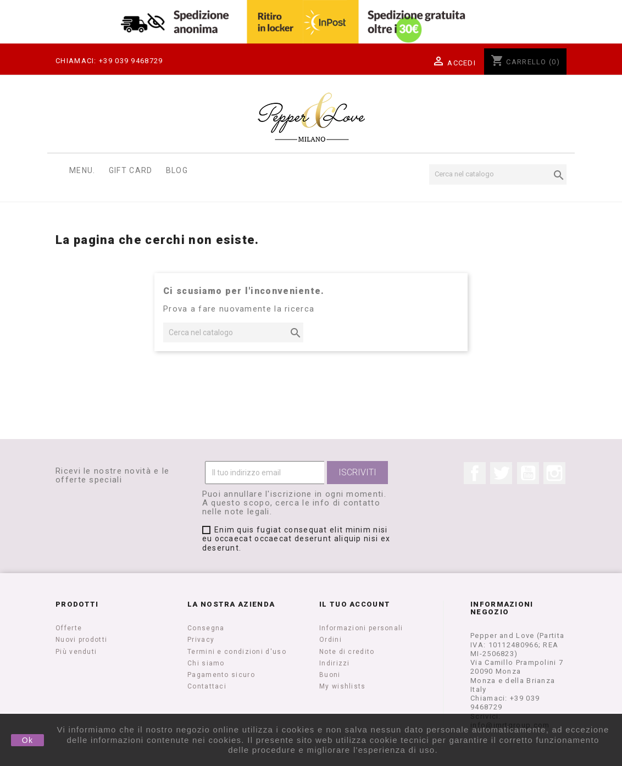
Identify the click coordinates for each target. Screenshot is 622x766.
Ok (28, 740)
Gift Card (131, 170)
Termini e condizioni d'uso (236, 652)
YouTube (528, 473)
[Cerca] (498, 174)
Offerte (68, 628)
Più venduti (76, 652)
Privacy (200, 639)
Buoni (330, 675)
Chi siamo (206, 663)
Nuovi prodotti (81, 639)
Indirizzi (334, 663)
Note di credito (347, 652)
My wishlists (342, 686)
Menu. (82, 170)
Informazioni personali (361, 628)
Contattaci (206, 686)
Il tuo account (354, 604)
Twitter (501, 473)
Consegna (205, 628)
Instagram (554, 473)
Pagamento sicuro (221, 675)
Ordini (330, 639)
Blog (177, 170)
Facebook (475, 473)
